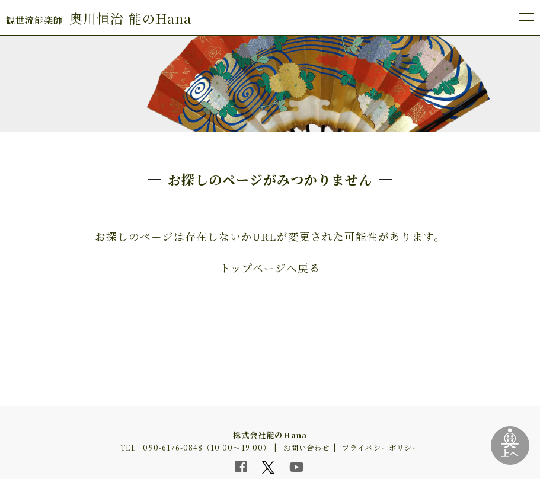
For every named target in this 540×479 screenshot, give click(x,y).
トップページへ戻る (270, 267)
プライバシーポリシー (381, 447)
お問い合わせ (306, 447)
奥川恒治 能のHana (98, 18)
